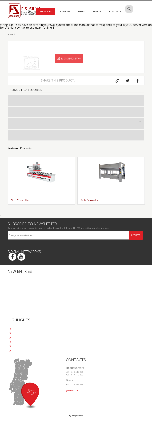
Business (64, 11)
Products (45, 11)
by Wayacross (76, 415)
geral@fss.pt (72, 390)
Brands (97, 11)
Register (135, 235)
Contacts (115, 11)
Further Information (69, 58)
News (81, 11)
